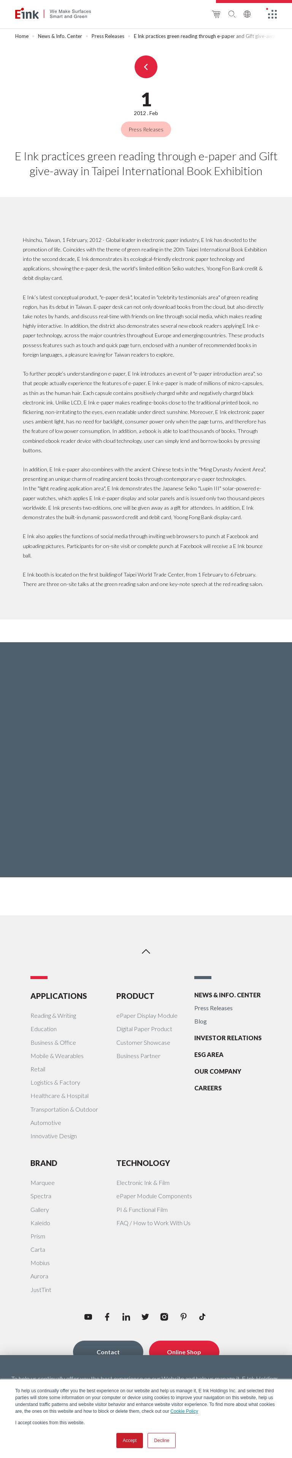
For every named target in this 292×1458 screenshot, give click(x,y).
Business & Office (53, 1042)
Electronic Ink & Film (143, 1182)
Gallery (39, 1209)
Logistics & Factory (55, 1082)
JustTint (40, 1289)
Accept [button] (130, 1440)
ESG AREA (209, 1054)
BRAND (43, 1162)
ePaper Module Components (154, 1195)
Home (22, 36)
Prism (37, 1236)
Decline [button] (161, 1440)
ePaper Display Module (147, 1015)
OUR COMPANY (217, 1071)
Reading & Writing (53, 1015)
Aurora (39, 1276)
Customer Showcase (143, 1042)
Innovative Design (53, 1135)
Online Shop (184, 1351)
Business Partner (138, 1055)
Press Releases (108, 36)
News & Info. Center (60, 36)
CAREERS (208, 1088)
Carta (37, 1249)
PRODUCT (135, 995)
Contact (108, 1351)
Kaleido (40, 1222)
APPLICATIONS (58, 995)
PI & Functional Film (142, 1209)
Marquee (42, 1182)
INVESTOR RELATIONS (228, 1037)
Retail (37, 1069)
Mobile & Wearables (57, 1055)
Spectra (40, 1195)
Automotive (45, 1122)
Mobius (40, 1262)
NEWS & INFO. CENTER (227, 994)
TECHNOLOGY (143, 1162)
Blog (200, 1021)
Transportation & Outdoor (64, 1109)
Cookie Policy (184, 1411)
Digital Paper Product (144, 1028)
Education (43, 1028)
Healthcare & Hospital (59, 1095)
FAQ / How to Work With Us (153, 1222)
